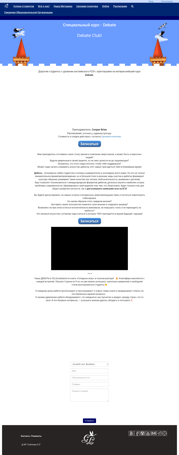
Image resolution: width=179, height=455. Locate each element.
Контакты (25, 436)
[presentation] (89, 409)
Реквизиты (36, 436)
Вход (151, 1)
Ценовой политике (111, 136)
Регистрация (167, 1)
